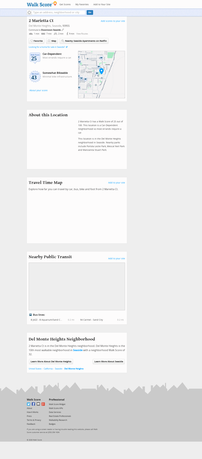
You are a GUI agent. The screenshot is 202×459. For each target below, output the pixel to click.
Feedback (31, 424)
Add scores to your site (113, 21)
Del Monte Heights (73, 369)
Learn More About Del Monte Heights (51, 361)
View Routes (82, 34)
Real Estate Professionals (60, 416)
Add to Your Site (101, 4)
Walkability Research (58, 420)
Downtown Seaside (51, 30)
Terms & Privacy (34, 420)
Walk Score (34, 399)
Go (89, 12)
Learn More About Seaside (108, 361)
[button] (29, 12)
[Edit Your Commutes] (62, 29)
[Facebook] (33, 404)
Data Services (55, 412)
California (48, 369)
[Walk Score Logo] (42, 3)
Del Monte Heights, (40, 25)
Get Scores (65, 4)
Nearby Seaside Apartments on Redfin (84, 40)
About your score (39, 90)
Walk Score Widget (57, 404)
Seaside (56, 25)
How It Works (32, 412)
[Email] (38, 404)
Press (29, 416)
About (29, 408)
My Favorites (82, 4)
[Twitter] (28, 404)
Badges (52, 424)
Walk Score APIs (56, 408)
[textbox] (59, 12)
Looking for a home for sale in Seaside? (47, 47)
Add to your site (116, 182)
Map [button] (52, 41)
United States (35, 369)
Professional (57, 399)
